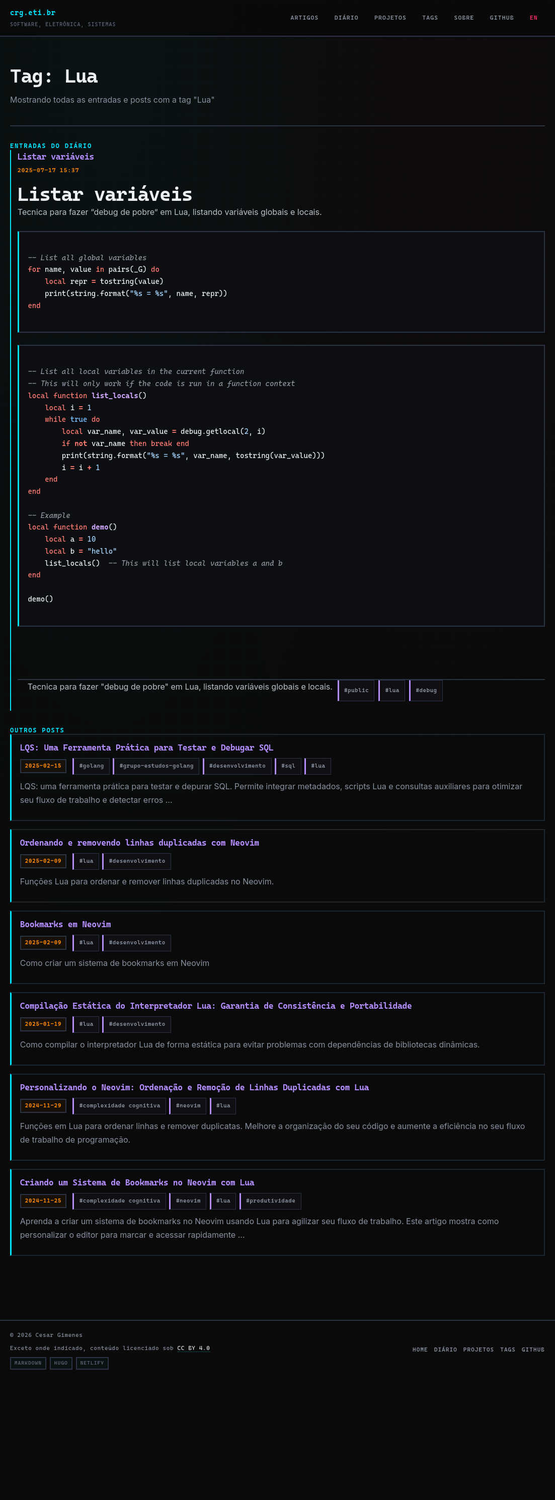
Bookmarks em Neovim (65, 924)
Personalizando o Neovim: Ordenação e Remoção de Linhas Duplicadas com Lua (194, 1087)
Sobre (464, 17)
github (533, 1349)
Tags (430, 17)
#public (356, 690)
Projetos (390, 17)
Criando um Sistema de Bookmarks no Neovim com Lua (137, 1182)
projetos (478, 1349)
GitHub (502, 17)
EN (534, 17)
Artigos (305, 17)
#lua (392, 690)
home (420, 1349)
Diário (347, 17)
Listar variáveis (56, 157)
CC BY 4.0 (193, 1348)
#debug (426, 690)
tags (508, 1349)
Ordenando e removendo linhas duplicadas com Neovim (139, 843)
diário (445, 1349)
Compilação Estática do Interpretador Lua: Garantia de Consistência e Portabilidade (216, 1006)
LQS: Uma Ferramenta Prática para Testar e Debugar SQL (146, 747)
